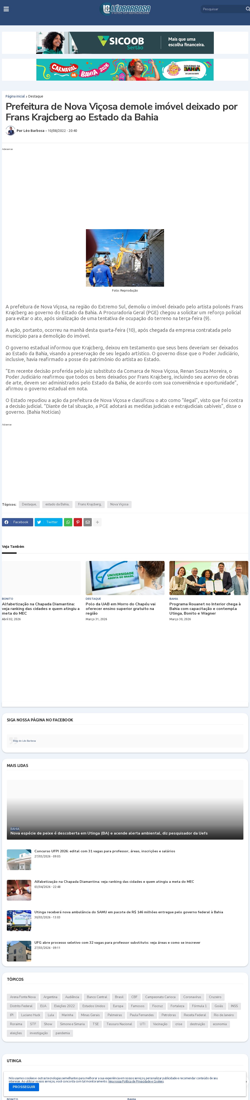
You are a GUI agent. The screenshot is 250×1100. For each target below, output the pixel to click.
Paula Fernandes (142, 1015)
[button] (6, 9)
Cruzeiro (215, 997)
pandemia (63, 1033)
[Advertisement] (120, 186)
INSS (234, 1006)
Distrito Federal (21, 1006)
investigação (39, 1033)
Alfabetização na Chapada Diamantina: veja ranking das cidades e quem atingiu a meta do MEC (41, 609)
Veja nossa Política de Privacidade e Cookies (135, 1081)
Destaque (35, 96)
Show (48, 1024)
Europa (118, 1006)
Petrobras (169, 1015)
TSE (96, 1024)
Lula (51, 1015)
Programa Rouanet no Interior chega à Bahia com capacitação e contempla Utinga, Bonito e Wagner (205, 609)
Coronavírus (192, 997)
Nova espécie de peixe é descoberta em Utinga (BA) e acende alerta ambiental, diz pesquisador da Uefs (109, 833)
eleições (16, 1033)
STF (33, 1024)
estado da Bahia (57, 504)
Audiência (72, 997)
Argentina (50, 997)
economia (220, 1024)
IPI (11, 1015)
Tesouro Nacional (119, 1024)
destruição (197, 1024)
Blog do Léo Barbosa (24, 741)
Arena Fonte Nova (23, 997)
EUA (43, 1006)
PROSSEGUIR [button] (24, 1087)
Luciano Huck (30, 1015)
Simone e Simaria (72, 1024)
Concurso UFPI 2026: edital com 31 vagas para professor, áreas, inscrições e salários (104, 851)
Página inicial (15, 96)
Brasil (119, 997)
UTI (142, 1024)
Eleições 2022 (64, 1006)
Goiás (219, 1006)
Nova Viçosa (119, 504)
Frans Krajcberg (89, 504)
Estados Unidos (94, 1006)
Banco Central (97, 997)
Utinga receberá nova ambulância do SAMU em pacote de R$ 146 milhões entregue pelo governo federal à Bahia (128, 912)
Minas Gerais (90, 1015)
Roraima (16, 1024)
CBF (134, 997)
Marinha (67, 1015)
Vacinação (160, 1024)
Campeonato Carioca (160, 997)
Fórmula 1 (199, 1006)
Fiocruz (157, 1006)
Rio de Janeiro (224, 1015)
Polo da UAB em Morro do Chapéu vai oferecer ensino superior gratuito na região (121, 609)
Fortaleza (177, 1006)
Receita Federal (195, 1015)
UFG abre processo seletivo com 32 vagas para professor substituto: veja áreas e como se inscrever (117, 943)
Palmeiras (115, 1015)
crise (178, 1024)
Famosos (138, 1006)
